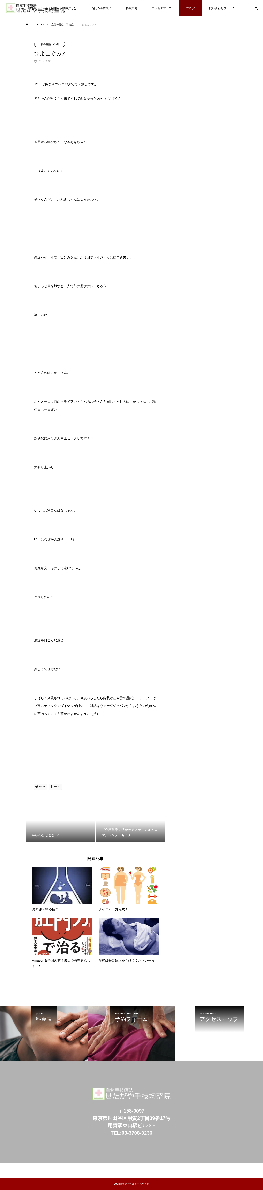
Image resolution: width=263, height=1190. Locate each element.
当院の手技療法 (101, 8)
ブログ (190, 8)
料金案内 (131, 8)
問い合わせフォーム (222, 8)
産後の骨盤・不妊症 (49, 44)
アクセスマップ (162, 8)
